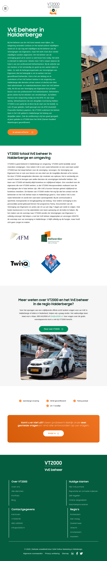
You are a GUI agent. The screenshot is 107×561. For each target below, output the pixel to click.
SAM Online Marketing (61, 549)
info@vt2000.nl (56, 316)
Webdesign (77, 549)
